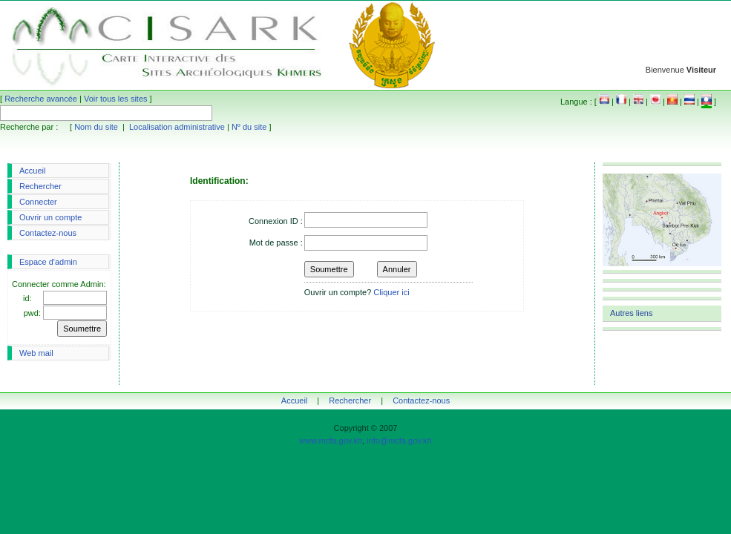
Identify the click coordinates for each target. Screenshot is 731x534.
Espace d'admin (48, 261)
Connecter (38, 201)
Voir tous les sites (116, 98)
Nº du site (249, 126)
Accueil (32, 170)
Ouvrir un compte (50, 217)
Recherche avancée (40, 98)
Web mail (36, 353)
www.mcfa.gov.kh (330, 440)
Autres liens (631, 313)
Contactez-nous (47, 232)
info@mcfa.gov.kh (399, 440)
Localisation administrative (177, 126)
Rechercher (40, 186)
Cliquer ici (391, 292)
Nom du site (96, 126)
